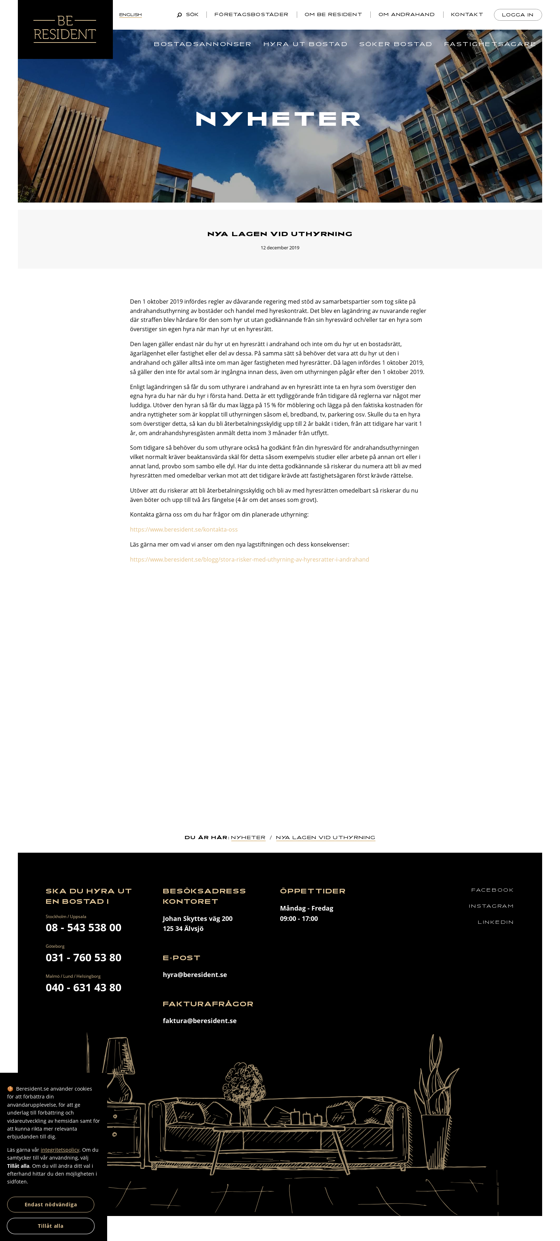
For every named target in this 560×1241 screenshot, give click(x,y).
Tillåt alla (51, 1225)
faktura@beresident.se (200, 1020)
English (130, 15)
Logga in (518, 15)
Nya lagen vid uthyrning (325, 837)
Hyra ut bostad (306, 44)
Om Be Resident (333, 14)
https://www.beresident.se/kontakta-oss (184, 529)
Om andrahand (407, 14)
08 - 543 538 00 (83, 927)
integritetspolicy (60, 1149)
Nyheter (248, 837)
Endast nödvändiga (51, 1204)
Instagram (491, 906)
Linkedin (496, 922)
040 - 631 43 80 (83, 987)
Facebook (492, 890)
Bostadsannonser (203, 44)
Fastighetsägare (490, 44)
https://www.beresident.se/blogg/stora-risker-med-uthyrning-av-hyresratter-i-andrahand (249, 559)
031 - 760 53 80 (83, 957)
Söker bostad (396, 44)
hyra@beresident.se (195, 974)
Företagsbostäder (252, 14)
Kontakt (467, 14)
